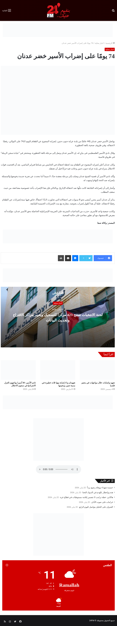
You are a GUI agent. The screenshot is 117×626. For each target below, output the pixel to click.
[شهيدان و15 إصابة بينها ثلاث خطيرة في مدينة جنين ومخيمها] (57, 370)
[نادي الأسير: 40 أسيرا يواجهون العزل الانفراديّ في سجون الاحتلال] (18, 370)
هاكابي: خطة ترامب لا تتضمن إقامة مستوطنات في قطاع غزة (86, 497)
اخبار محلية (99, 43)
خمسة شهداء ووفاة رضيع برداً (100, 487)
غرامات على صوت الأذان (102, 502)
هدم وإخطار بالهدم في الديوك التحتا (97, 492)
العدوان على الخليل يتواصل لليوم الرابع (96, 507)
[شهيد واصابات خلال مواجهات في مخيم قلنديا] (97, 370)
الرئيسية (110, 43)
